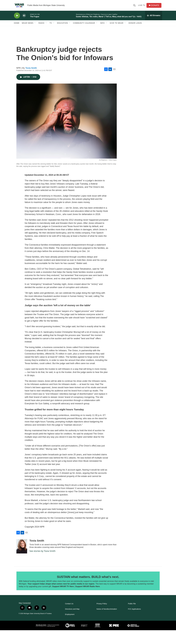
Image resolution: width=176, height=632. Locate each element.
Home (16, 25)
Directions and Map (72, 611)
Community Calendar (84, 25)
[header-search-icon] (134, 6)
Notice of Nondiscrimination (107, 611)
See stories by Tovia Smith (43, 552)
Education (62, 25)
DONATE (155, 6)
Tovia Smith (31, 70)
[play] (17, 17)
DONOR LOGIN (135, 25)
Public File (132, 605)
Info (102, 25)
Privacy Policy (102, 605)
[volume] (24, 17)
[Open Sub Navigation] (35, 25)
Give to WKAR (116, 25)
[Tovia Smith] (21, 548)
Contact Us (69, 605)
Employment (69, 616)
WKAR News (27, 25)
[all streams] (153, 17)
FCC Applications (134, 611)
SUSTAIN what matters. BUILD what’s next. (88, 578)
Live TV (142, 6)
